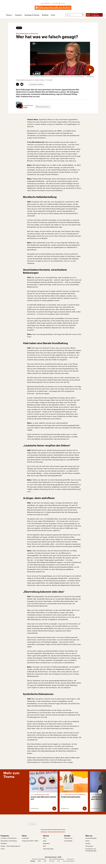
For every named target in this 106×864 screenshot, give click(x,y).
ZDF (45, 861)
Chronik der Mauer (69, 861)
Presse (87, 841)
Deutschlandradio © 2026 (53, 857)
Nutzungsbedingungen (56, 859)
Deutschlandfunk (45, 3)
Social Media (68, 841)
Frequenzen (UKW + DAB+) (30, 841)
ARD (39, 861)
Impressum (70, 859)
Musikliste (45, 15)
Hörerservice (68, 838)
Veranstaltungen (48, 848)
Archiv (53, 15)
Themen (8, 15)
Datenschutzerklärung (39, 859)
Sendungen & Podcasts (32, 15)
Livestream (25, 838)
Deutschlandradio (91, 838)
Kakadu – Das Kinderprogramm (10, 846)
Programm (18, 15)
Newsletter (46, 843)
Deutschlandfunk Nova (58, 3)
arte (58, 861)
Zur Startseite (32, 824)
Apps (44, 841)
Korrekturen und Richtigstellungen (91, 849)
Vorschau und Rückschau (9, 838)
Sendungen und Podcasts (9, 841)
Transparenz (89, 846)
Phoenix (51, 861)
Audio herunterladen (37, 84)
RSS (44, 846)
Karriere (87, 843)
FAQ (44, 838)
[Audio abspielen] (90, 70)
